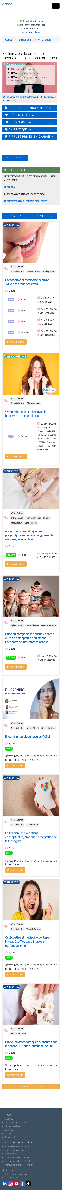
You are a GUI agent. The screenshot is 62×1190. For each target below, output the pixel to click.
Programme (16, 122)
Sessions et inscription (26, 108)
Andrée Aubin (32, 825)
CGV (7, 1130)
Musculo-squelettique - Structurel (19, 1161)
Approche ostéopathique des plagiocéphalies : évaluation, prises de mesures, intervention (29, 535)
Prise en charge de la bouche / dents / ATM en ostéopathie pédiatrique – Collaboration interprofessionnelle (29, 638)
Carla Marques (31, 523)
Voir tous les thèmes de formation (19, 1165)
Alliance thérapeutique (14, 1150)
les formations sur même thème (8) (20, 97)
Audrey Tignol (49, 271)
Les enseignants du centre (16, 1122)
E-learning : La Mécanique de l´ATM (27, 736)
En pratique (16, 129)
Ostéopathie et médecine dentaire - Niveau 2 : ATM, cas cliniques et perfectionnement (27, 941)
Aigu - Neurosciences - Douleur (18, 1146)
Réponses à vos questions (16, 1174)
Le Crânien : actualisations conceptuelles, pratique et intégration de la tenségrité (31, 837)
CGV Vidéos (10, 1133)
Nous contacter (11, 1178)
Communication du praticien (17, 1157)
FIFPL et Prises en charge (27, 136)
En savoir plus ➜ (15, 342)
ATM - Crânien (43, 39)
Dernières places (32, 32)
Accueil (9, 39)
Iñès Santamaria (33, 403)
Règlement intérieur (13, 1137)
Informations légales (13, 1126)
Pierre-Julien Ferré (33, 518)
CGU (11, 1130)
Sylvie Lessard (17, 518)
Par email (10, 187)
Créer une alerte (15, 765)
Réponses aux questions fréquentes (25, 201)
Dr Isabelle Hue (17, 271)
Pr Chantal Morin (18, 1033)
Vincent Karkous (33, 271)
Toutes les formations (31, 1086)
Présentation (17, 115)
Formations (24, 39)
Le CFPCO (9, 1119)
